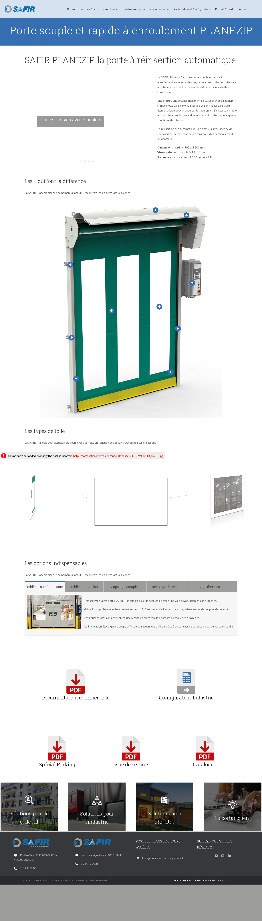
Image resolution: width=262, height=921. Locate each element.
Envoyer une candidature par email (162, 858)
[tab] (45, 586)
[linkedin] (229, 855)
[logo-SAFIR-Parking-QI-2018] (31, 840)
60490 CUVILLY (115, 855)
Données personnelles (203, 880)
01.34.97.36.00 (28, 868)
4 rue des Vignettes (93, 855)
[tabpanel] (131, 613)
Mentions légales (182, 880)
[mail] (222, 855)
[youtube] (216, 855)
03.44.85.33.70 (89, 864)
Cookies (221, 880)
